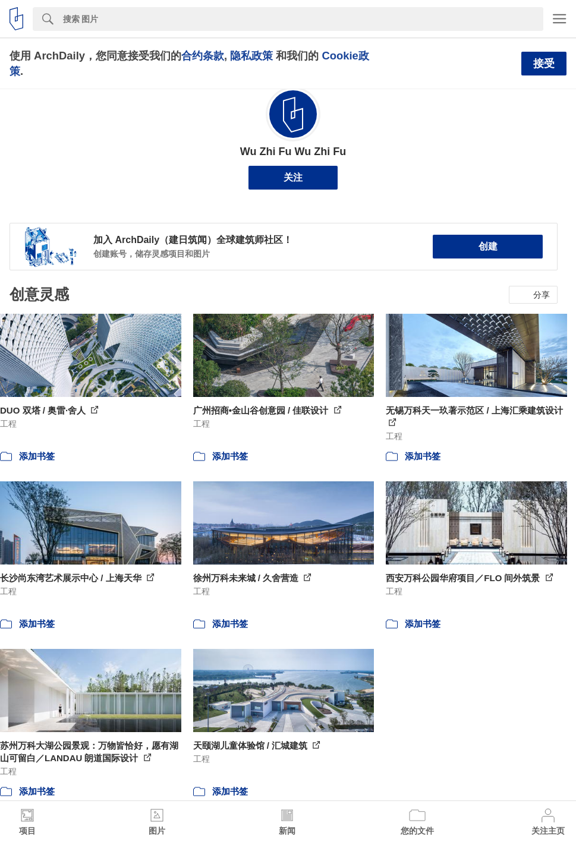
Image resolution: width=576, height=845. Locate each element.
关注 (293, 177)
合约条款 (202, 55)
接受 (544, 64)
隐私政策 (251, 55)
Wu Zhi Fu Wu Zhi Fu (293, 151)
